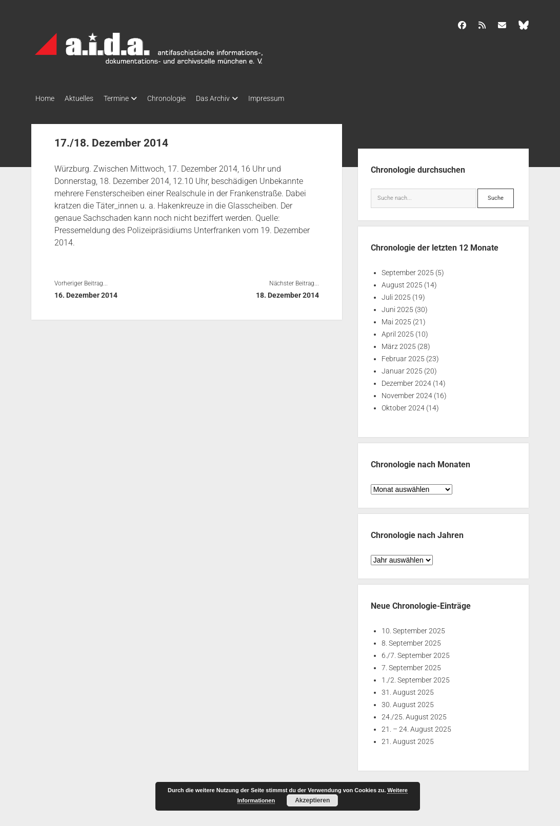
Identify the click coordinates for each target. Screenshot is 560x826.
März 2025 (399, 343)
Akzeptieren (312, 800)
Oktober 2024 (403, 405)
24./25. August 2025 (414, 714)
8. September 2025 (411, 640)
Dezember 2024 (406, 380)
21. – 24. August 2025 (416, 726)
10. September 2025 (413, 628)
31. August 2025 (408, 689)
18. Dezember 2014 (287, 292)
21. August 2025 (408, 738)
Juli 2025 (396, 294)
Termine (126, 98)
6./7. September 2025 (416, 652)
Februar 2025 (403, 356)
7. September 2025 (411, 664)
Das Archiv (233, 98)
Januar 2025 (402, 368)
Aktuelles (84, 98)
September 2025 (408, 269)
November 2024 (407, 392)
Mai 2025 (396, 319)
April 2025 (398, 331)
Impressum (292, 98)
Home (44, 98)
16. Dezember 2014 (85, 292)
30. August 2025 (408, 701)
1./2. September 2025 (416, 677)
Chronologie (182, 98)
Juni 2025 (397, 306)
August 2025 (402, 282)
